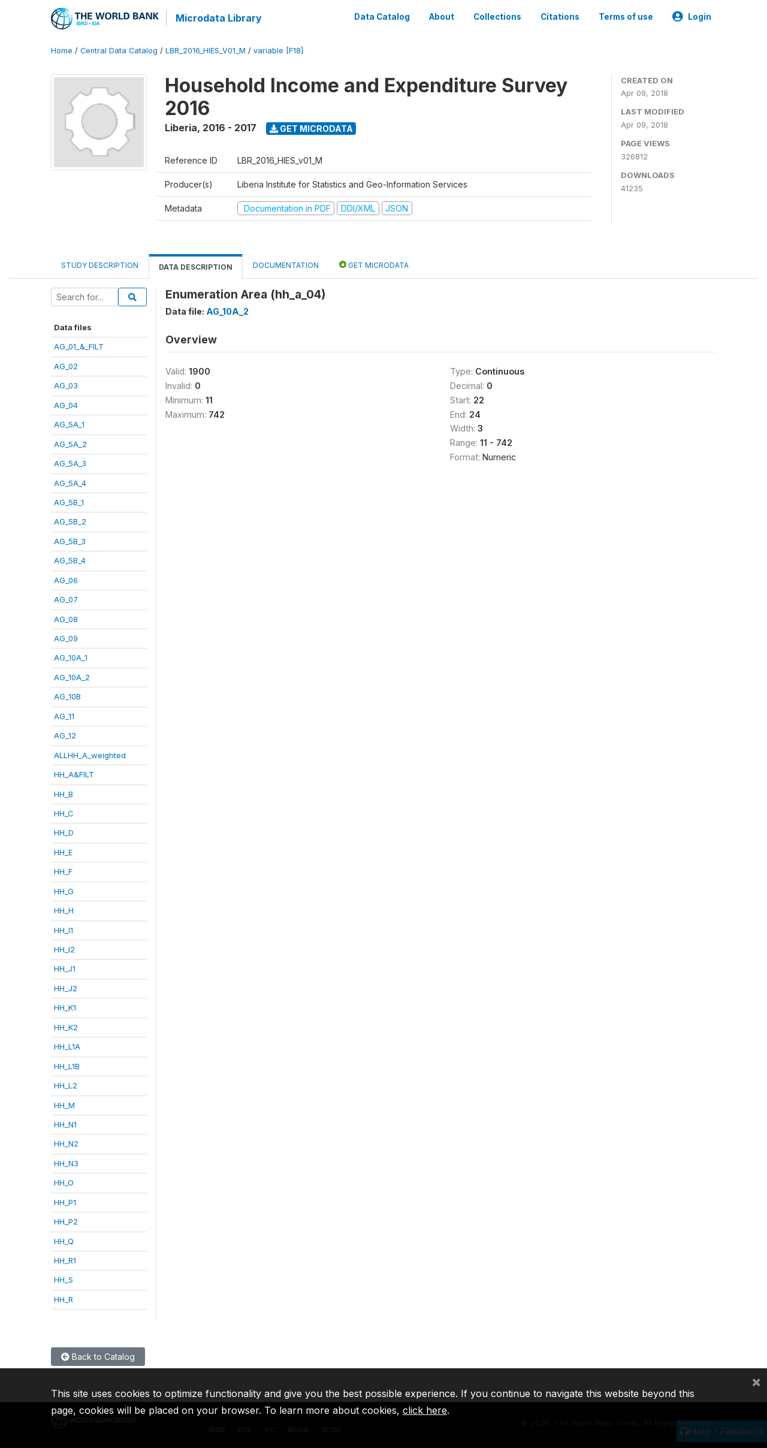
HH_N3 (66, 1163)
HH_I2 (64, 949)
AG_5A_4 (70, 482)
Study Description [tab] (99, 265)
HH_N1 (65, 1124)
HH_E (63, 851)
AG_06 (66, 579)
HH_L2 (65, 1085)
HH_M (64, 1104)
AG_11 (64, 715)
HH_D (64, 832)
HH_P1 (65, 1201)
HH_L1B (67, 1065)
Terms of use (626, 17)
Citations (559, 17)
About (441, 17)
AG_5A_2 (70, 443)
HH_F (63, 871)
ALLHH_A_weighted (90, 754)
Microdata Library (219, 18)
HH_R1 (65, 1260)
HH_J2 (65, 988)
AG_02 (66, 365)
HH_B (63, 793)
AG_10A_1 (70, 657)
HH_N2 (66, 1143)
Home (62, 50)
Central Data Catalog (119, 50)
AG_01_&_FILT (79, 346)
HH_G (64, 890)
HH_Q (64, 1240)
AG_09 (66, 638)
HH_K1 (65, 1007)
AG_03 (66, 385)
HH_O (64, 1182)
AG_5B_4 (70, 560)
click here (425, 1410)
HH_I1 (63, 929)
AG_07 (66, 599)
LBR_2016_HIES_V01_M (205, 50)
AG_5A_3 (70, 463)
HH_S (63, 1279)
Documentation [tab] (286, 265)
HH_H (64, 910)
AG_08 (66, 618)
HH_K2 (66, 1026)
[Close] (756, 1381)
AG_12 (65, 735)
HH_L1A (67, 1046)
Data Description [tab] (195, 267)
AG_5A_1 (69, 424)
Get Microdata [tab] (374, 265)
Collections (497, 17)
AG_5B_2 (70, 521)
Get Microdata (311, 128)
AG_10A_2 (72, 676)
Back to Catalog (98, 1357)
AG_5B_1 (69, 502)
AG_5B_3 (70, 540)
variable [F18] (278, 50)
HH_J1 (65, 968)
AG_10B (67, 696)
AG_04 (66, 404)
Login (691, 17)
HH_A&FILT (74, 774)
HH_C (64, 813)
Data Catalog (382, 17)
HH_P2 (66, 1221)
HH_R (63, 1299)
